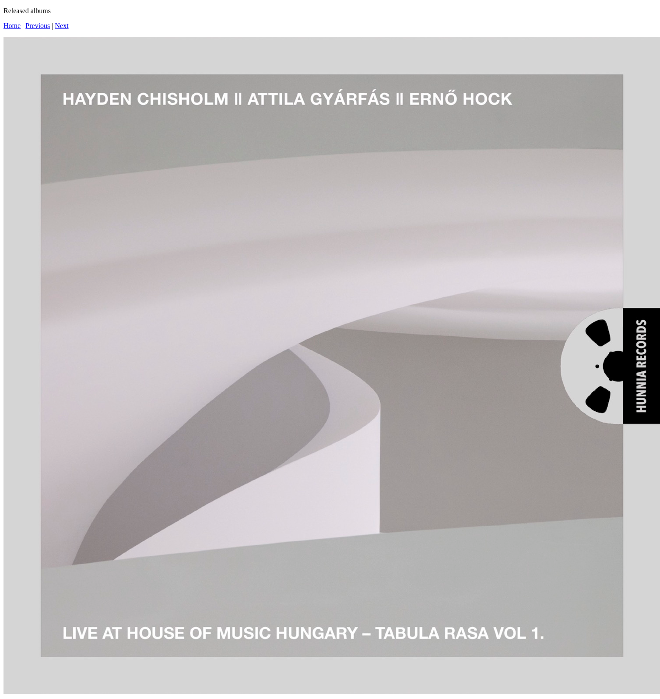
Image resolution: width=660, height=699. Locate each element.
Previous (37, 25)
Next (62, 25)
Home (12, 25)
